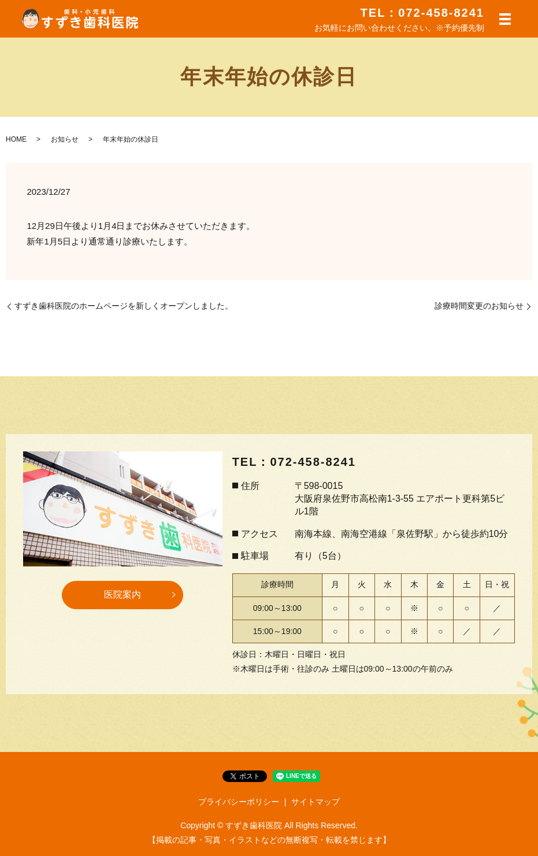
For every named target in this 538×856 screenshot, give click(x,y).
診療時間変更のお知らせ (479, 305)
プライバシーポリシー (238, 801)
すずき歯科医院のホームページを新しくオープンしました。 (123, 305)
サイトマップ (315, 801)
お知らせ (65, 139)
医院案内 (122, 594)
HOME (16, 139)
